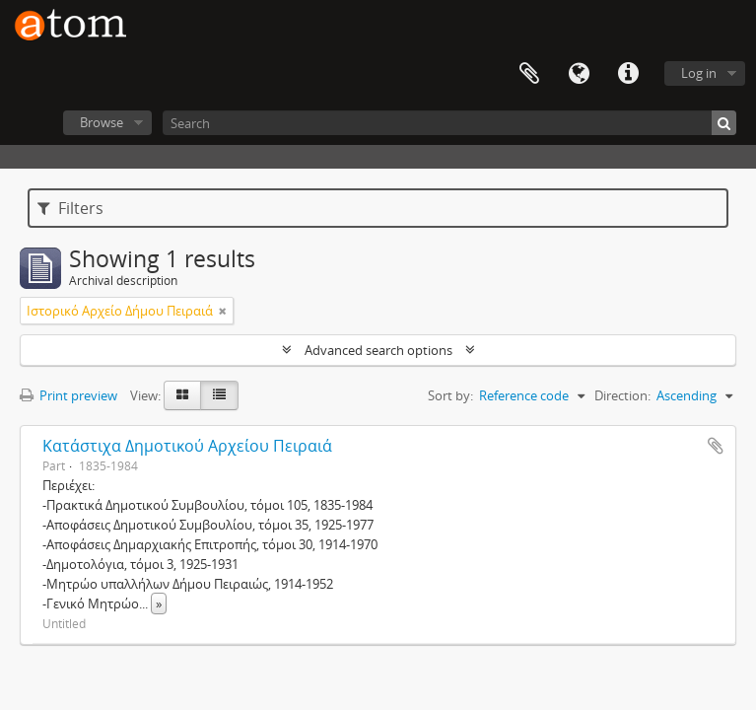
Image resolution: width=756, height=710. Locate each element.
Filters (70, 208)
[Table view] (219, 395)
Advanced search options (378, 350)
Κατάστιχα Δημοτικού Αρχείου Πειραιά (187, 446)
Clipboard (529, 74)
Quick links (628, 74)
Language (578, 74)
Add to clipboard (715, 446)
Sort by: (450, 395)
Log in (699, 73)
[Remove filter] (223, 310)
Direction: (622, 395)
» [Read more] (159, 603)
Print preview (68, 395)
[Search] (449, 122)
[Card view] (182, 395)
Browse (101, 122)
